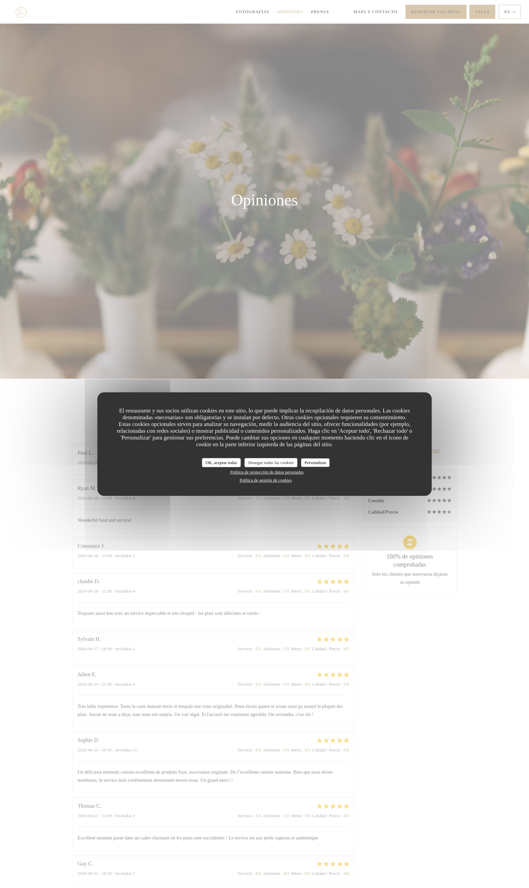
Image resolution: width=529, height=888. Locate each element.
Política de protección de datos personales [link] (267, 472)
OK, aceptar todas (221, 462)
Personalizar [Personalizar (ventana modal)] (315, 462)
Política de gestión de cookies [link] (266, 480)
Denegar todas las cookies (271, 462)
